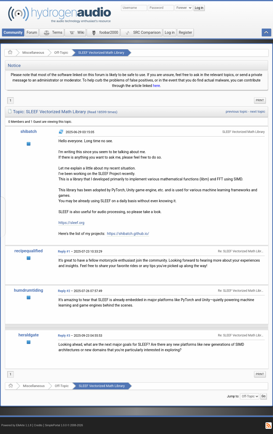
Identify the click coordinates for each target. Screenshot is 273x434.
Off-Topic (61, 53)
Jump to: (233, 396)
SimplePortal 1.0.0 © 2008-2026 (64, 425)
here (156, 86)
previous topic (236, 111)
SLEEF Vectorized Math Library (101, 53)
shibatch (29, 131)
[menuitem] (260, 100)
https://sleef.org (71, 223)
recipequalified (29, 250)
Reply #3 (64, 335)
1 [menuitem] (10, 100)
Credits (38, 425)
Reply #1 (64, 251)
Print (260, 100)
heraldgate (28, 335)
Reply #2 (64, 291)
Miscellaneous (33, 53)
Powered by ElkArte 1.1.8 (16, 425)
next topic (257, 111)
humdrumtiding (28, 290)
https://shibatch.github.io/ (128, 234)
